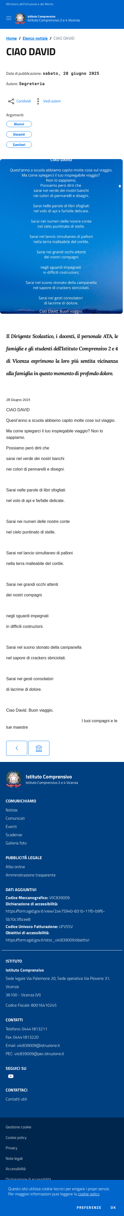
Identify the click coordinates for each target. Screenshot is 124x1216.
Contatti (14, 1020)
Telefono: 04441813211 (26, 1029)
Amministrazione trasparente (31, 875)
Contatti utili (16, 1099)
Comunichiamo (21, 801)
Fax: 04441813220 (22, 1037)
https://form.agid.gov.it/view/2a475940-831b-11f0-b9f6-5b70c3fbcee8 (55, 915)
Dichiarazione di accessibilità (28, 1179)
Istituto (14, 961)
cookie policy (88, 1194)
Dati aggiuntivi (21, 889)
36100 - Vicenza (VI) (23, 995)
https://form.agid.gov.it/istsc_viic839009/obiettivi (47, 940)
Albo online (15, 867)
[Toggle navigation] (9, 18)
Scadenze (14, 835)
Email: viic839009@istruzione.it (33, 1045)
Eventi (11, 826)
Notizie (11, 810)
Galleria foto (16, 843)
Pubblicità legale (24, 858)
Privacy (11, 1148)
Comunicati (15, 818)
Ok (113, 1207)
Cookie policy (16, 1137)
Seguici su (16, 1068)
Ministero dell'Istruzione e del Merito (29, 4)
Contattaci (17, 1090)
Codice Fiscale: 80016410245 (31, 1005)
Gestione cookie (18, 1127)
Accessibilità (15, 1169)
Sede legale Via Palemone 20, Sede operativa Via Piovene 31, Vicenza (58, 982)
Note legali (14, 1158)
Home (11, 38)
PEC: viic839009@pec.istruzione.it (35, 1053)
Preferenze (89, 1207)
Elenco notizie (35, 38)
